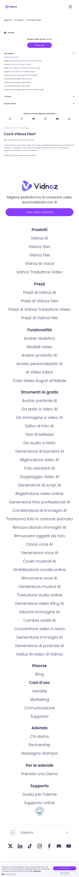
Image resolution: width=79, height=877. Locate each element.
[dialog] (39, 871)
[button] (26, 874)
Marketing (39, 704)
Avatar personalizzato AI (39, 368)
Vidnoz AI (39, 243)
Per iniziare (18, 20)
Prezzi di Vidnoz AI (39, 297)
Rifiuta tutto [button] (64, 873)
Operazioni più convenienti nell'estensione (21, 75)
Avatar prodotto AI (39, 360)
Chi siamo (39, 741)
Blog (39, 678)
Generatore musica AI (39, 591)
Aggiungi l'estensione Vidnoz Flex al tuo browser (23, 61)
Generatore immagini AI (39, 642)
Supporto (8, 20)
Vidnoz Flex (39, 259)
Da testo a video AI (39, 413)
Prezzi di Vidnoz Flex (39, 322)
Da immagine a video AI (39, 422)
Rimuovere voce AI (39, 582)
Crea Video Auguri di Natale (39, 385)
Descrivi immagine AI (39, 616)
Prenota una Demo (39, 778)
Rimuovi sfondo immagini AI (39, 532)
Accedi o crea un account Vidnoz (17, 64)
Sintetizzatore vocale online (39, 574)
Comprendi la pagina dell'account (18, 79)
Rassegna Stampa (39, 758)
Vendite (39, 695)
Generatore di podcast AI (39, 650)
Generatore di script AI (39, 489)
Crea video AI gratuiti (39, 214)
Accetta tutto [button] (64, 868)
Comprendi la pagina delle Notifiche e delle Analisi (24, 89)
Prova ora (39, 45)
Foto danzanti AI (39, 473)
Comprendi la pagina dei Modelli (17, 86)
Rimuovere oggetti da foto (39, 540)
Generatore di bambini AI (39, 456)
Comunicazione (39, 712)
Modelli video (39, 351)
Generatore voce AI (39, 557)
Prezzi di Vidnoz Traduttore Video (40, 314)
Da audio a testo (39, 447)
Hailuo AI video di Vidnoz (39, 658)
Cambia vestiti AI (39, 625)
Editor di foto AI (39, 430)
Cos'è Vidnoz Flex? (33, 20)
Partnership (40, 749)
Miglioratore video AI (39, 464)
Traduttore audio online (39, 599)
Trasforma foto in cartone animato (39, 523)
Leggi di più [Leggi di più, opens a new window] (37, 871)
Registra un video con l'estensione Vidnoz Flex (22, 68)
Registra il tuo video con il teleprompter (19, 71)
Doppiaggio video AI (39, 481)
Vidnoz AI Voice (39, 268)
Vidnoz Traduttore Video (39, 276)
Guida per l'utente (39, 799)
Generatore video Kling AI (39, 608)
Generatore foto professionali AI (39, 506)
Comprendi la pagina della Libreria (17, 82)
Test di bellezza (39, 439)
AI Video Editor (39, 376)
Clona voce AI (39, 549)
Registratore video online (39, 498)
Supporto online (39, 807)
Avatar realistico (39, 343)
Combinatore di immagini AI (39, 515)
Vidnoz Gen (39, 251)
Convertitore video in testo (39, 633)
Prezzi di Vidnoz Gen (39, 305)
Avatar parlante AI (39, 405)
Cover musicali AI (39, 566)
